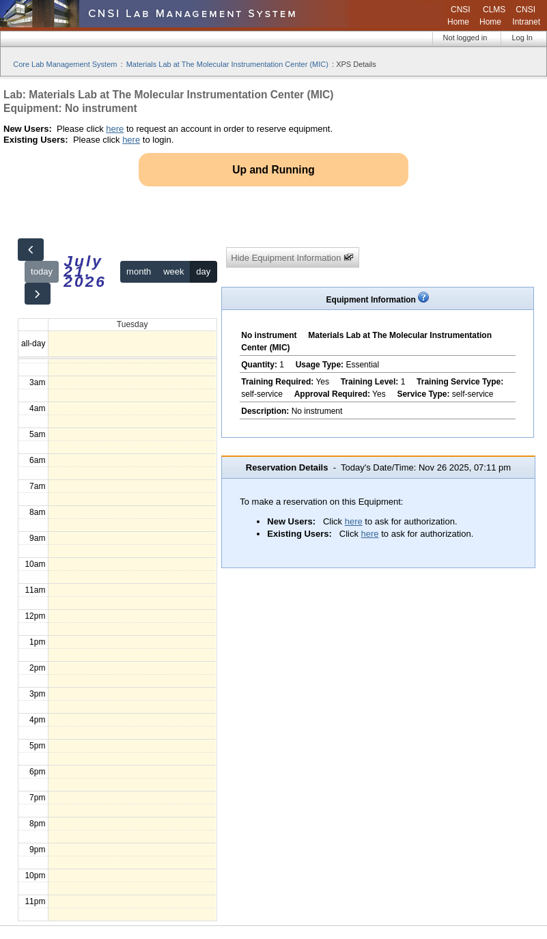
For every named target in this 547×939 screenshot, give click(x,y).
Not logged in (465, 37)
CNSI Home (459, 16)
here (115, 129)
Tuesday (132, 324)
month (138, 271)
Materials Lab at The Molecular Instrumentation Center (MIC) (227, 64)
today (42, 271)
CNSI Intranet (526, 16)
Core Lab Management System (65, 64)
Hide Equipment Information (292, 258)
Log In (522, 37)
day (203, 271)
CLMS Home (492, 16)
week (173, 271)
